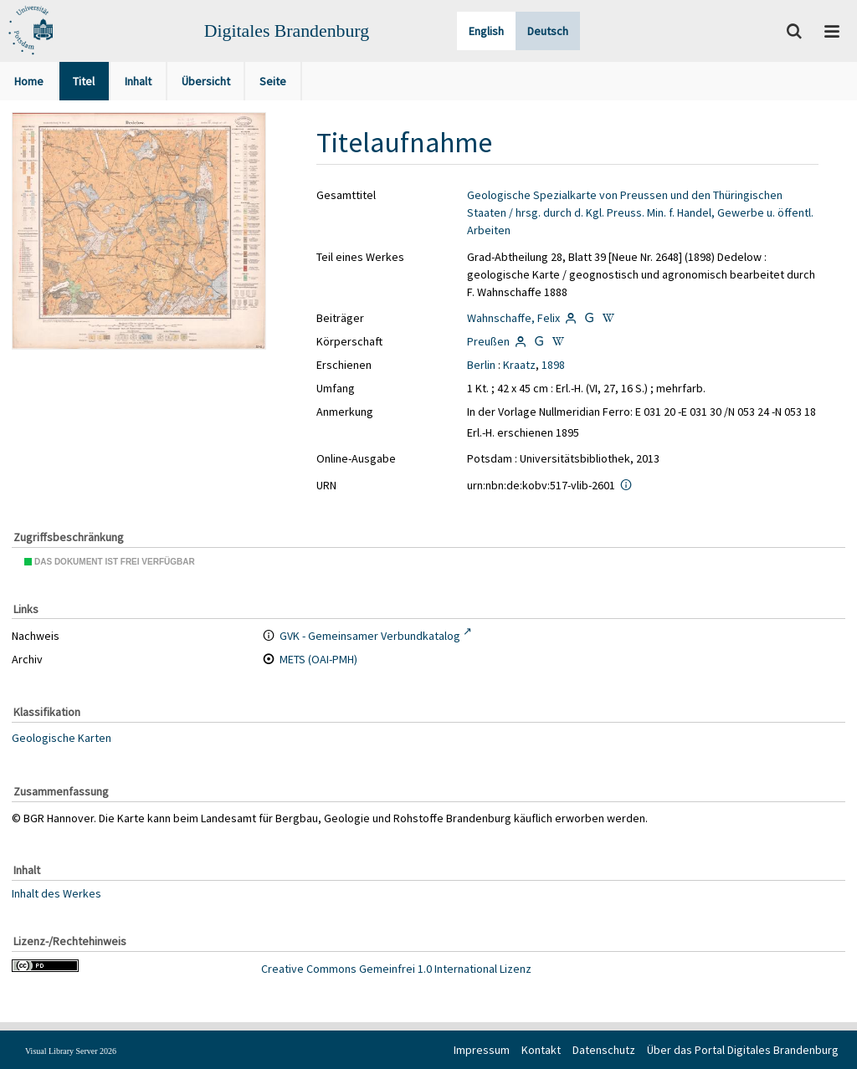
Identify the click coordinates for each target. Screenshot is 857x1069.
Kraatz (519, 364)
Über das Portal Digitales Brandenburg (743, 1049)
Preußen (488, 341)
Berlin (481, 364)
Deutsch (547, 30)
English (486, 30)
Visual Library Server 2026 (70, 1051)
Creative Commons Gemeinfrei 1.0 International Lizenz (396, 968)
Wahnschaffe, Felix (513, 317)
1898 (553, 364)
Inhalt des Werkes (56, 893)
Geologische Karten (61, 737)
